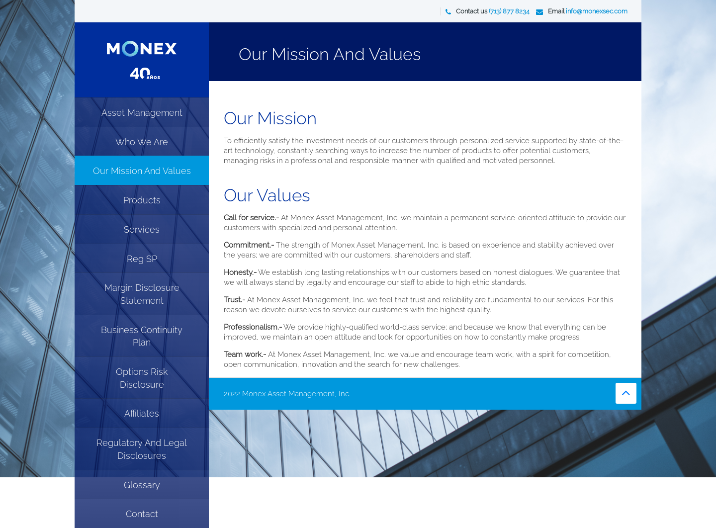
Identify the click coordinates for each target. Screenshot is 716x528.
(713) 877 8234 (509, 11)
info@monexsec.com (596, 11)
